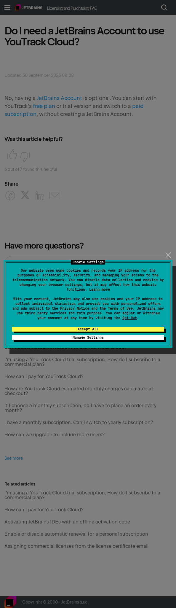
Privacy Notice (74, 308)
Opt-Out (129, 318)
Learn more (99, 289)
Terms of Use (120, 308)
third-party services (45, 313)
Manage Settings (88, 337)
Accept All (88, 329)
